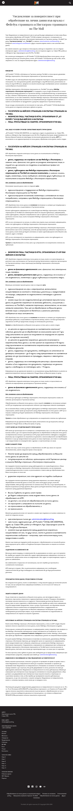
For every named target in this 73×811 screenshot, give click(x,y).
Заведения (5, 738)
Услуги (4, 749)
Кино (3, 746)
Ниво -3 (4, 768)
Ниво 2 (4, 757)
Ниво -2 (4, 766)
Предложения (6, 740)
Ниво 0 (4, 761)
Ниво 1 (3, 759)
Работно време (6, 774)
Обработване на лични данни (50, 796)
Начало (4, 733)
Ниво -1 (4, 763)
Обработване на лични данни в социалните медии (23, 794)
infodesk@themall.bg (8, 722)
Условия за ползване (48, 794)
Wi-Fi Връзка (5, 776)
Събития (4, 742)
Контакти (5, 751)
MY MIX (4, 744)
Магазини (4, 736)
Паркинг (4, 778)
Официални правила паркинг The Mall (25, 796)
